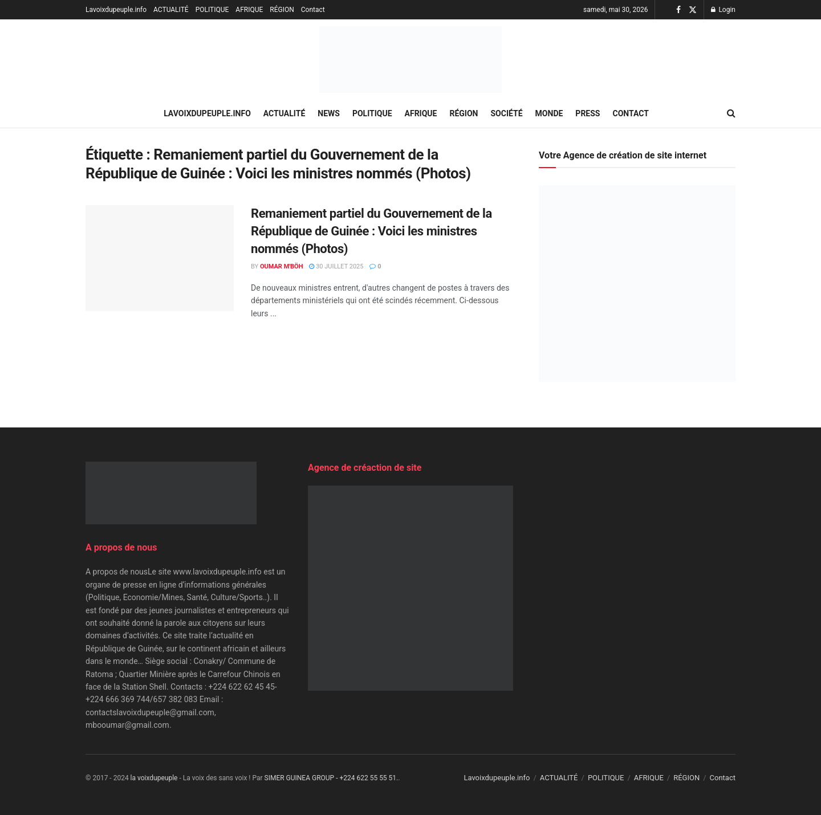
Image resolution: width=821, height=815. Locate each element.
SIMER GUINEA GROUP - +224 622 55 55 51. (332, 778)
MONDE (549, 113)
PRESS (587, 113)
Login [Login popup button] (723, 10)
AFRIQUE (249, 10)
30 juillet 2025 (336, 266)
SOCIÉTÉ (507, 113)
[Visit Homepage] (410, 59)
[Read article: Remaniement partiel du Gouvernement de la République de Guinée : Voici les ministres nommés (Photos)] (160, 258)
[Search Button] (731, 113)
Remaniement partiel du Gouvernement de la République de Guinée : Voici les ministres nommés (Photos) (371, 231)
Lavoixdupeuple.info (116, 10)
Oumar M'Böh (281, 266)
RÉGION (282, 10)
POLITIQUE (212, 10)
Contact (313, 10)
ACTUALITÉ (171, 10)
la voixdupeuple (154, 778)
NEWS (329, 113)
